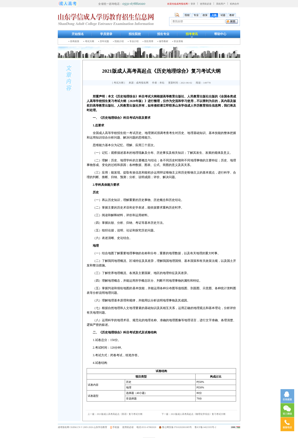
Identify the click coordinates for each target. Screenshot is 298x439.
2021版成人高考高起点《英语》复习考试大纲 (119, 414)
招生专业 (163, 34)
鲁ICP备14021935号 (204, 427)
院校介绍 (119, 41)
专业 (196, 15)
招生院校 (135, 34)
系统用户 (220, 3)
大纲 (214, 15)
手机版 (116, 427)
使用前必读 (205, 3)
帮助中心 (220, 34)
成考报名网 (63, 427)
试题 (222, 15)
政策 (205, 15)
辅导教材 (163, 41)
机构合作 (234, 3)
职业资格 (178, 41)
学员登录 (106, 34)
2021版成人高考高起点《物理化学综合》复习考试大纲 (198, 414)
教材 (231, 15)
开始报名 (78, 34)
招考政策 (74, 41)
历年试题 (104, 41)
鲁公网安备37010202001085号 (177, 427)
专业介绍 (134, 41)
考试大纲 (89, 41)
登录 (193, 3)
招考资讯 (192, 34)
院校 (187, 15)
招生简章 (148, 41)
